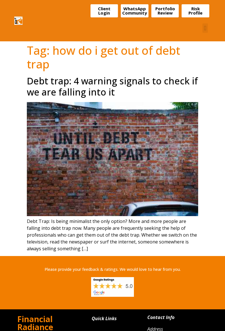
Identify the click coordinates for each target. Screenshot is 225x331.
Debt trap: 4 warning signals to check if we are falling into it (112, 86)
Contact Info (160, 317)
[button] (205, 28)
